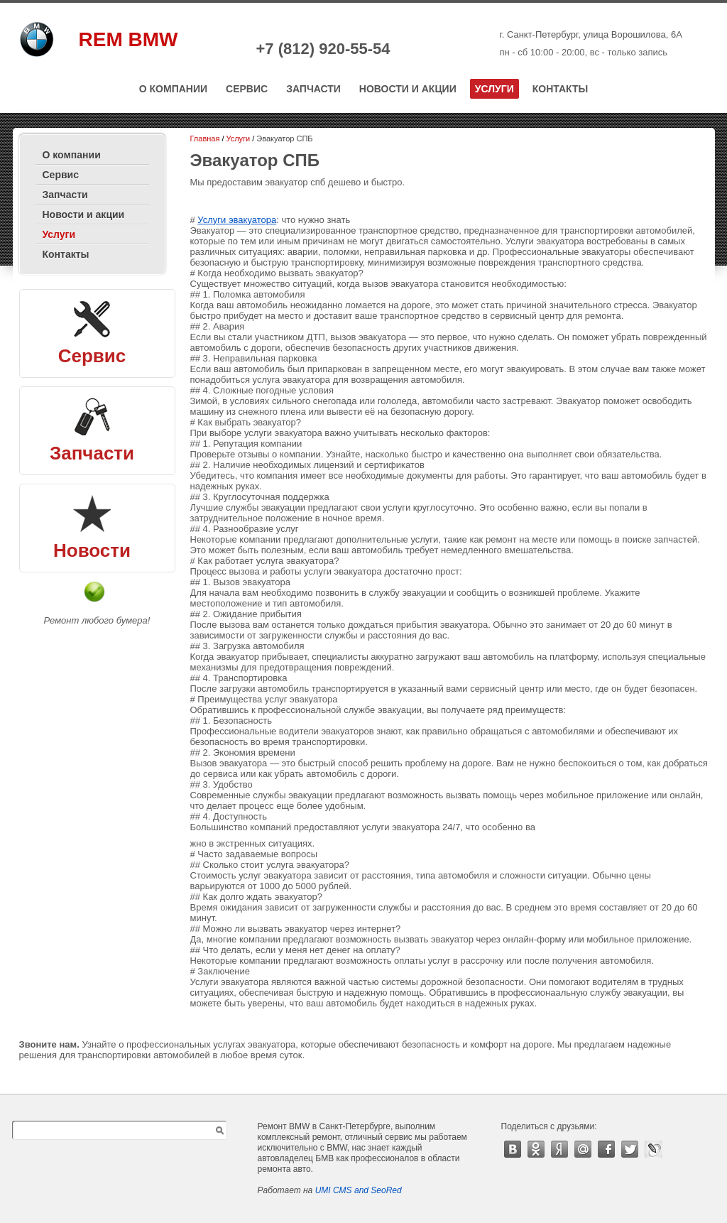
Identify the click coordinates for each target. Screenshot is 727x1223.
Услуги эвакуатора (236, 219)
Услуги (494, 88)
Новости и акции (408, 88)
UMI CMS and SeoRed (358, 1190)
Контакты (560, 88)
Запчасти (313, 88)
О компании (173, 88)
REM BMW (128, 39)
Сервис (247, 88)
